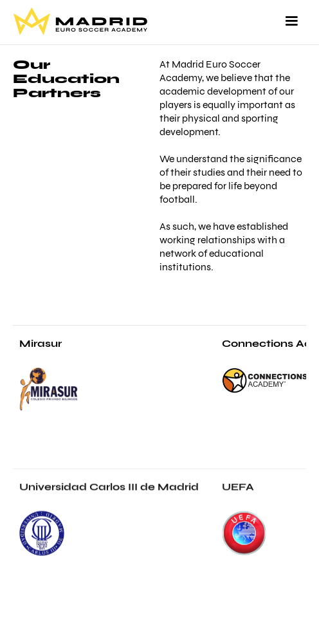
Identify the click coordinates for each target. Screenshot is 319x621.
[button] (291, 21)
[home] (80, 20)
